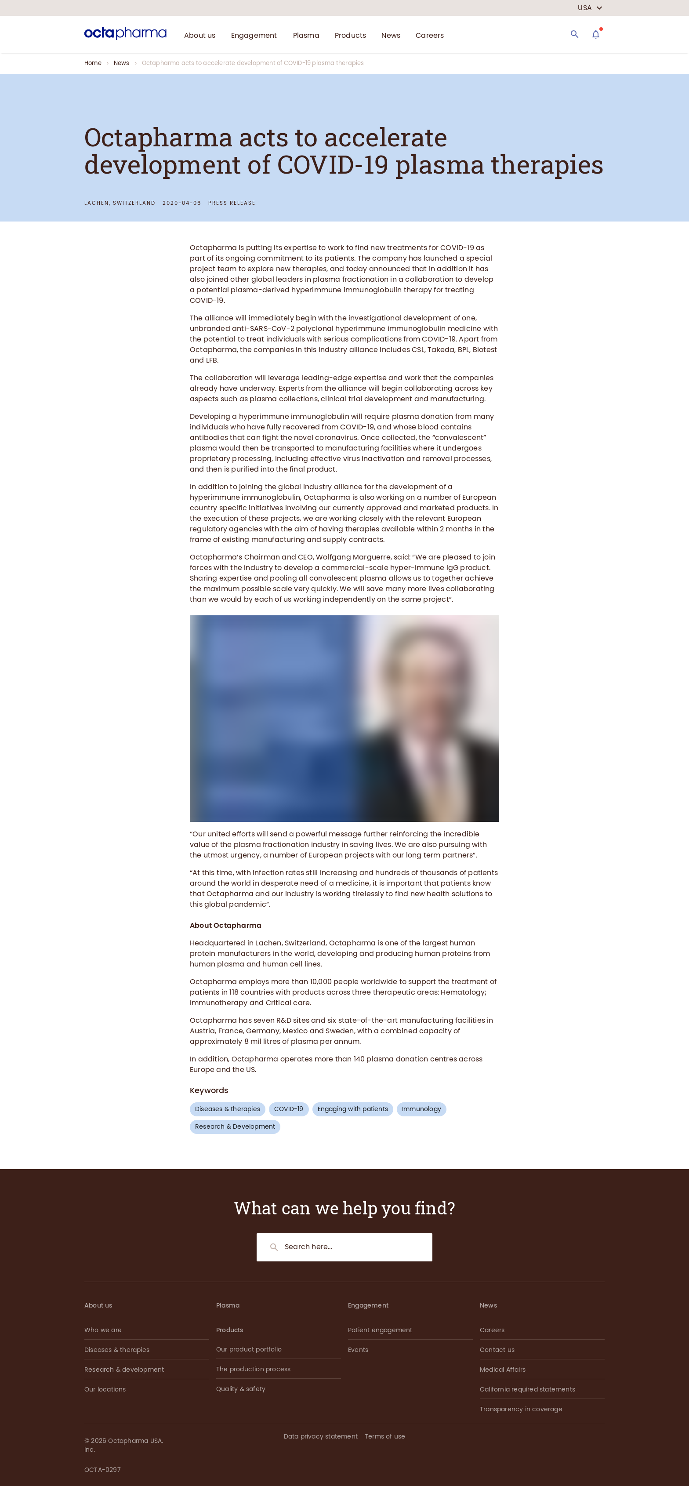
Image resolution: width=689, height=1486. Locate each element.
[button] (593, 1438)
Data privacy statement (321, 1436)
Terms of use (385, 1436)
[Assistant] (595, 34)
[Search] (574, 34)
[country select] (590, 8)
